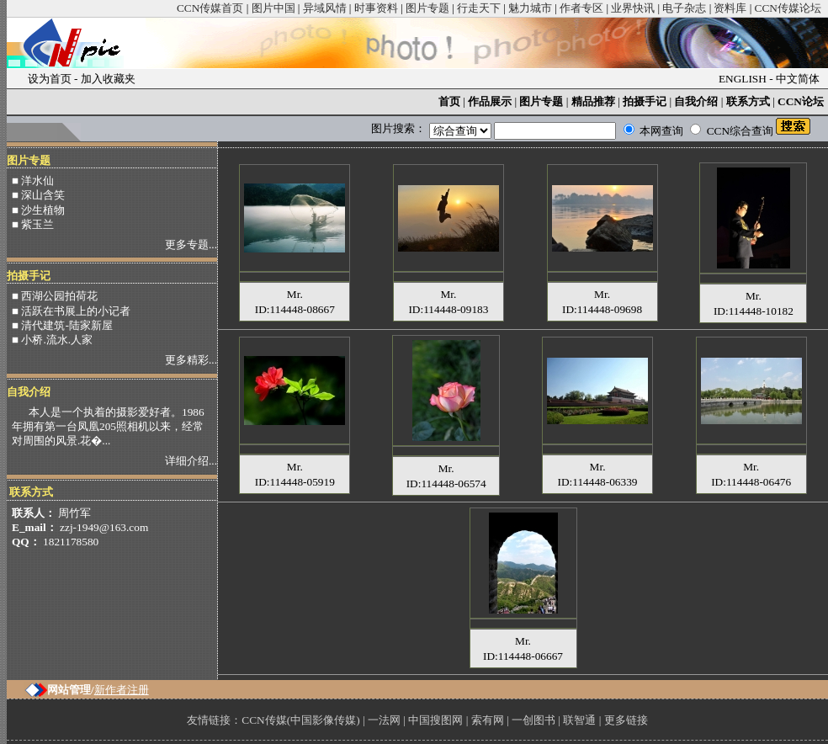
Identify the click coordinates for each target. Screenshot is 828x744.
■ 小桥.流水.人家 (52, 339)
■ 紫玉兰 (33, 224)
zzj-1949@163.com (104, 527)
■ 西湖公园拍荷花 (55, 296)
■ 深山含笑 (38, 195)
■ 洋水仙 (33, 180)
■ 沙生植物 (38, 210)
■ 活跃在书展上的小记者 (71, 311)
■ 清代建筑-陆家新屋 (62, 325)
